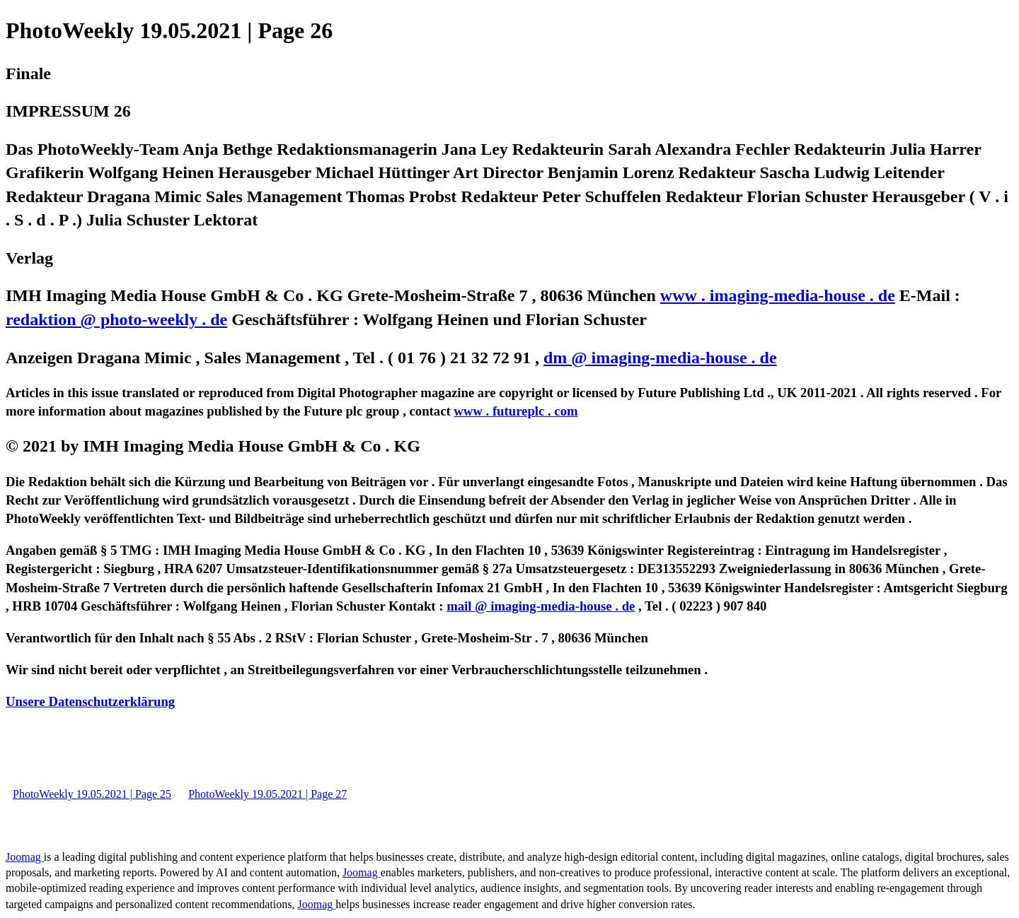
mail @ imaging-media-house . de (541, 606)
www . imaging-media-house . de (777, 295)
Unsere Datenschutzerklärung (90, 701)
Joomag (25, 857)
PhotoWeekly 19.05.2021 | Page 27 (267, 794)
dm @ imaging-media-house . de (660, 357)
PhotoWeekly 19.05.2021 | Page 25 (92, 794)
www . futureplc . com (515, 411)
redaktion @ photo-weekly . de (116, 319)
